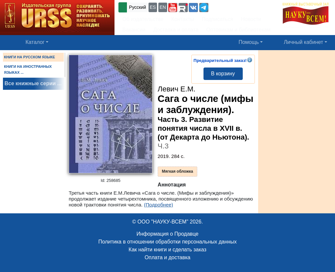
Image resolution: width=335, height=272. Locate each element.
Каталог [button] (35, 42)
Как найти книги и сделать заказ (167, 249)
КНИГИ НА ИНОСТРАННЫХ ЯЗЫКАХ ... (28, 69)
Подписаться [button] (217, 19)
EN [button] (163, 7)
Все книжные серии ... (33, 83)
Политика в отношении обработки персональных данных (167, 241)
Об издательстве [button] (143, 19)
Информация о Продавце (167, 234)
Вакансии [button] (134, 29)
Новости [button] (251, 19)
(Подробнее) (158, 204)
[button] (172, 7)
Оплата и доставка (167, 257)
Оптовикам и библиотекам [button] (238, 29)
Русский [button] (137, 7)
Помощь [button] (248, 42)
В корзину (223, 73)
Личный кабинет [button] (303, 42)
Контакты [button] (182, 19)
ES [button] (153, 7)
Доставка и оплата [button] (176, 29)
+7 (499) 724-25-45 (233, 7)
